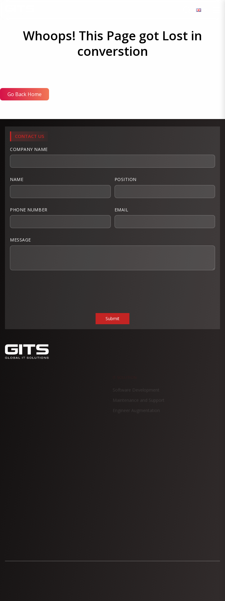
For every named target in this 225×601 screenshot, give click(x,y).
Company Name (112, 157)
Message (112, 253)
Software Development (136, 393)
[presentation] (57, 291)
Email (165, 217)
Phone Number (60, 217)
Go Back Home (24, 94)
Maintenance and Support (138, 403)
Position (165, 187)
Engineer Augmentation (136, 413)
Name (60, 187)
